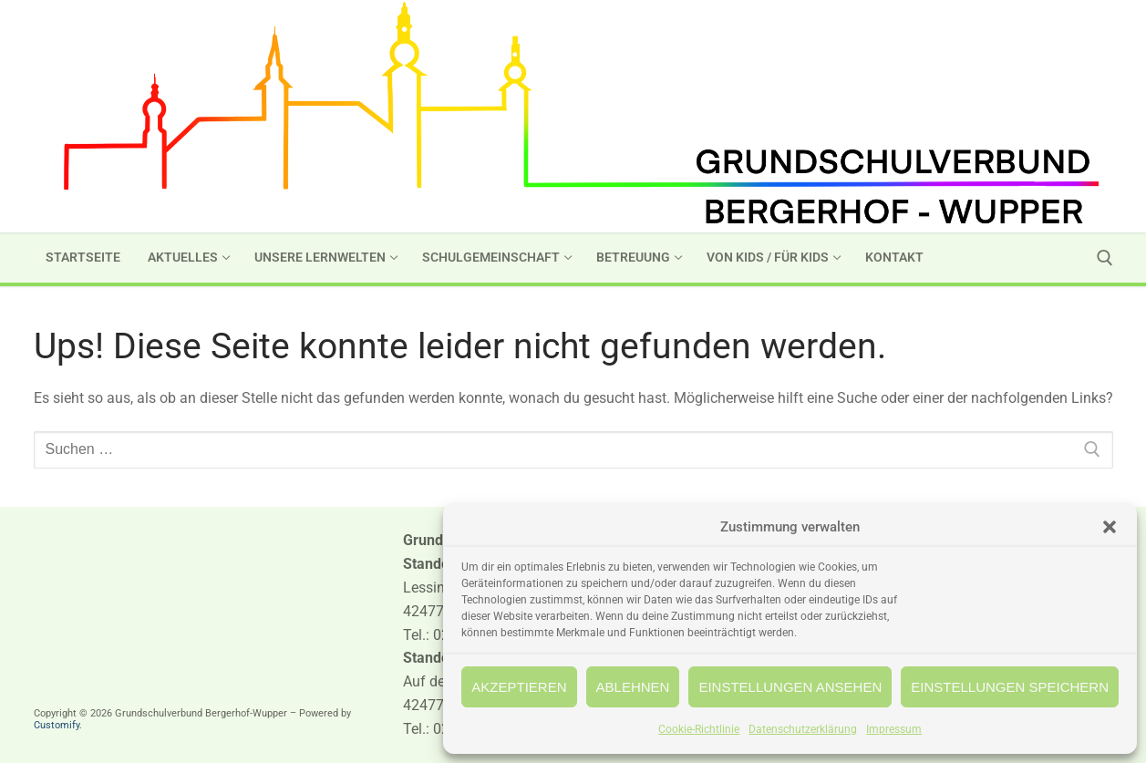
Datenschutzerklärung (803, 729)
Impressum (894, 729)
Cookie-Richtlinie (698, 729)
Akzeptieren (518, 687)
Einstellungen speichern (1010, 687)
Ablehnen (633, 687)
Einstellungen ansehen (790, 687)
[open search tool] (1105, 258)
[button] (1109, 527)
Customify (56, 725)
